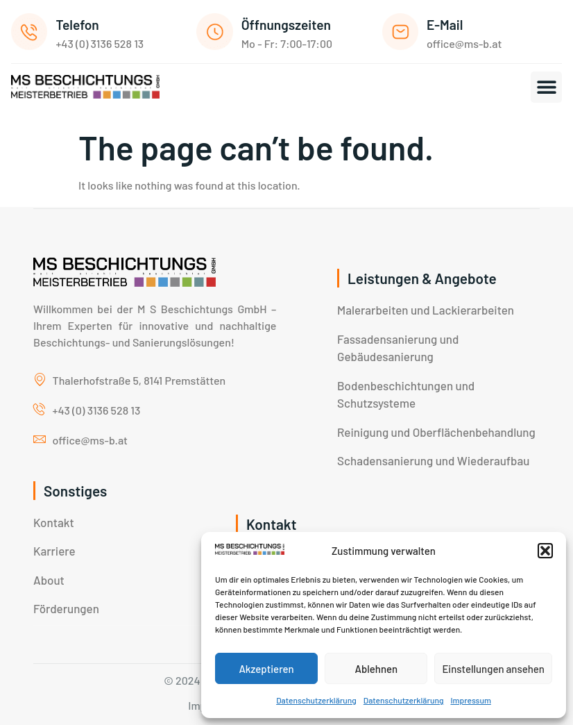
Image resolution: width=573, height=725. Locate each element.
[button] (545, 551)
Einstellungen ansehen (493, 668)
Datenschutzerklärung (316, 700)
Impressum (470, 700)
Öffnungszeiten (286, 25)
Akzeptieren (266, 668)
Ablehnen (375, 668)
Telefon (77, 25)
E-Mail (445, 25)
